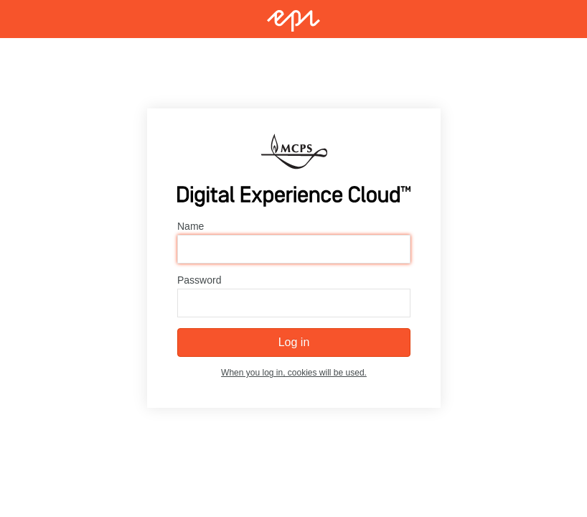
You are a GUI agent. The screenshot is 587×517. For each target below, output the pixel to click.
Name (190, 227)
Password (199, 281)
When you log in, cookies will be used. (294, 373)
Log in (293, 343)
